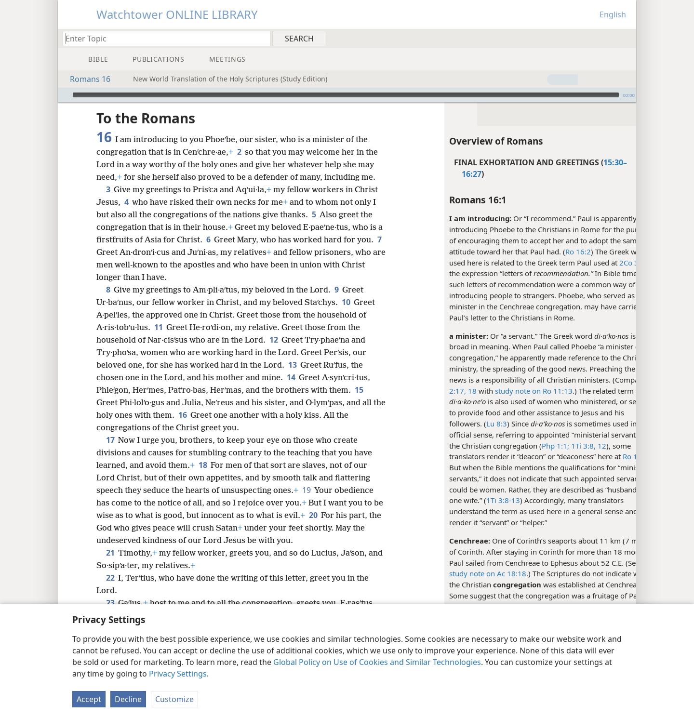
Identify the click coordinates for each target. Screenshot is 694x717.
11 (158, 327)
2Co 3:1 (607, 262)
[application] (347, 95)
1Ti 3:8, (557, 446)
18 (203, 465)
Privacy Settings (178, 673)
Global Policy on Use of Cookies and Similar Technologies (377, 662)
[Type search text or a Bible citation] (162, 38)
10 (346, 302)
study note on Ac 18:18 (462, 573)
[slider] (346, 95)
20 (324, 515)
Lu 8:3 (471, 423)
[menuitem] (625, 38)
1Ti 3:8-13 (478, 500)
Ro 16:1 (610, 456)
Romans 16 (85, 79)
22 (110, 577)
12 (576, 446)
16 (196, 415)
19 (306, 490)
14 (291, 377)
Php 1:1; (530, 446)
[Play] (64, 95)
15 (359, 390)
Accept (89, 699)
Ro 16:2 (553, 251)
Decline (128, 699)
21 (110, 552)
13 (292, 364)
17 (110, 440)
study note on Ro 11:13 (508, 391)
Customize (174, 699)
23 (110, 603)
